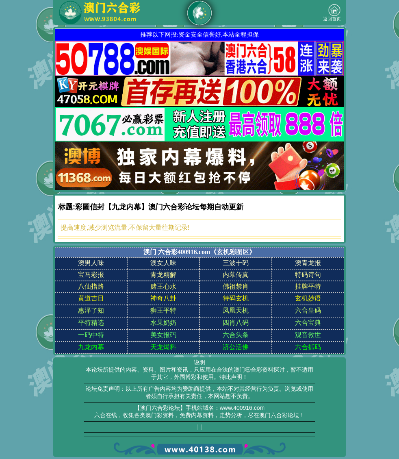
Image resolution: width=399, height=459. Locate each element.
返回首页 (332, 12)
